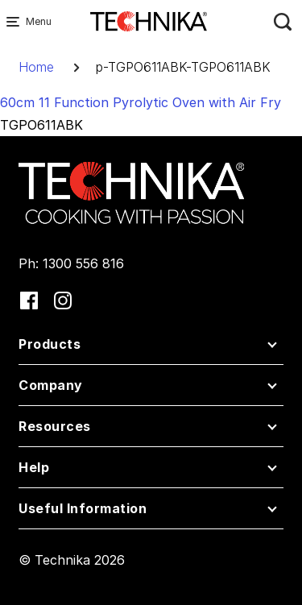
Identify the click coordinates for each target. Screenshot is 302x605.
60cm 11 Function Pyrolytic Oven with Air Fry (140, 102)
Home (36, 67)
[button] (151, 347)
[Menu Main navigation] (16, 21)
